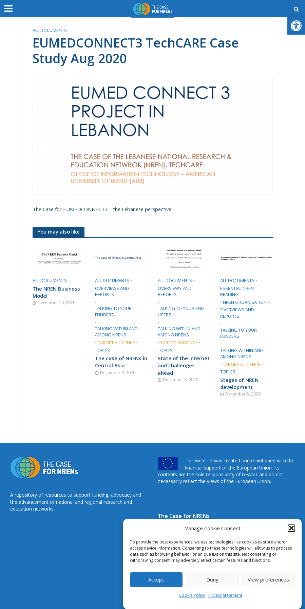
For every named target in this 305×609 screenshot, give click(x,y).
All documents (50, 30)
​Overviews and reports (112, 291)
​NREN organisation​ (245, 302)
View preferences (268, 579)
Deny (212, 579)
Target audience (116, 342)
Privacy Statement (225, 595)
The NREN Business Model (56, 292)
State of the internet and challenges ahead (184, 365)
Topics (102, 350)
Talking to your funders (113, 311)
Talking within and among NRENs (116, 332)
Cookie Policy (192, 595)
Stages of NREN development (239, 383)
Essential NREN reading (237, 291)
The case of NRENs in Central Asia (121, 362)
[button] (296, 26)
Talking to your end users (181, 311)
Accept (156, 579)
